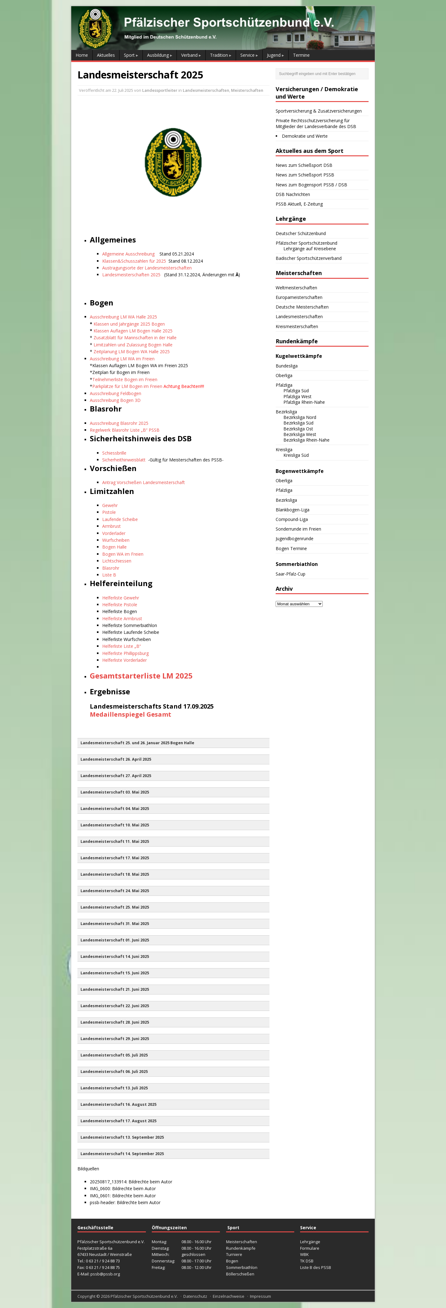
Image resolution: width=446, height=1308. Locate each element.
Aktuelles (106, 55)
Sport (129, 55)
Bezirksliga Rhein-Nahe (306, 440)
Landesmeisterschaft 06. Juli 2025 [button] (114, 1071)
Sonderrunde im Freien (298, 529)
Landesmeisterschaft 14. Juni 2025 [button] (115, 956)
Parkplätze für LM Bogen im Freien (127, 386)
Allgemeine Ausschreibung (128, 254)
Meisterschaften (247, 90)
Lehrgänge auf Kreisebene (309, 248)
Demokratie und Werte (305, 136)
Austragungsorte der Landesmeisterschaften (147, 268)
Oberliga (284, 375)
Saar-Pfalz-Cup (290, 574)
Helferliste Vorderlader (124, 660)
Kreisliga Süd (296, 455)
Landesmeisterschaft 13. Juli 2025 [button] (114, 1088)
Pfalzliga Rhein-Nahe (304, 402)
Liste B (109, 575)
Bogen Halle (114, 547)
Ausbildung (158, 55)
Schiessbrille (114, 453)
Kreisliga (284, 449)
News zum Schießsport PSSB (305, 175)
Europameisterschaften (299, 297)
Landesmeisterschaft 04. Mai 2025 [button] (115, 808)
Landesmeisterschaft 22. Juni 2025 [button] (115, 1005)
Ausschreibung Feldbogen (115, 393)
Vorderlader (113, 533)
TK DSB (306, 1261)
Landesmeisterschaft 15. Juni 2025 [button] (115, 973)
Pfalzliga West (297, 396)
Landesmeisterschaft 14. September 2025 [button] (122, 1153)
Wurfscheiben (115, 540)
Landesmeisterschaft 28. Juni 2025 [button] (115, 1022)
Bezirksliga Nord (299, 417)
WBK (304, 1254)
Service (247, 55)
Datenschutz (195, 1296)
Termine (301, 55)
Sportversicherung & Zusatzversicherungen (319, 111)
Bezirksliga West (299, 434)
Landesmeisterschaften (206, 90)
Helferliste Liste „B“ (121, 646)
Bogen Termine (291, 548)
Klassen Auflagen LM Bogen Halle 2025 (133, 331)
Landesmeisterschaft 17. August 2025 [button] (118, 1120)
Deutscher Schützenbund (301, 233)
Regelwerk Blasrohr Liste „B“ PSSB (125, 430)
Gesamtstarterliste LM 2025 (141, 675)
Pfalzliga (284, 385)
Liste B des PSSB (315, 1267)
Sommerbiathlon (241, 1267)
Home (82, 55)
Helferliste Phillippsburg (125, 653)
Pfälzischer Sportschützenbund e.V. (144, 1296)
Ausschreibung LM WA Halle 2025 (123, 317)
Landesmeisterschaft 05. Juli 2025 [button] (114, 1055)
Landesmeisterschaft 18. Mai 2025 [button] (115, 874)
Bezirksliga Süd (298, 423)
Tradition (219, 55)
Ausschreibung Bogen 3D (115, 400)
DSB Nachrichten (293, 194)
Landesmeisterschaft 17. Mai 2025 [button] (115, 858)
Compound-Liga (292, 519)
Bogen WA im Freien (122, 554)
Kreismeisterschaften (297, 326)
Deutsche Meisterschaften (302, 307)
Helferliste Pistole (119, 604)
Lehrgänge (310, 1241)
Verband (189, 55)
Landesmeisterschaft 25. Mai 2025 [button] (115, 907)
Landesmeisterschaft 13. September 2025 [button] (122, 1137)
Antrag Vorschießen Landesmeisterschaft (143, 482)
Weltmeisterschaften (296, 288)
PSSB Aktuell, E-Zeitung (299, 204)
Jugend (274, 55)
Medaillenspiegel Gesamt (130, 714)
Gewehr (110, 505)
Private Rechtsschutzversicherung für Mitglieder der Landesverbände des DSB (316, 123)
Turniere (234, 1254)
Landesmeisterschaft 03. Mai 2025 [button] (115, 792)
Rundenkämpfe (241, 1248)
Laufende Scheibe (120, 519)
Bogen (232, 1261)
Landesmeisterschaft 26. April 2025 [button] (116, 759)
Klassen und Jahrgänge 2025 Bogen (129, 324)
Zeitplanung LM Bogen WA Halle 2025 (132, 351)
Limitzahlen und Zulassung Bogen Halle (133, 345)
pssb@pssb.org (105, 1274)
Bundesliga (287, 366)
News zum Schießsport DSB (304, 165)
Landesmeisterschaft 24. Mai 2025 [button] (115, 890)
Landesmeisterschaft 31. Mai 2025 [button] (115, 923)
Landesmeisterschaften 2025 (132, 275)
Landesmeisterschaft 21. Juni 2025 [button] (115, 989)
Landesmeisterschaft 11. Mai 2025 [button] (115, 841)
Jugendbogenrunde (294, 538)
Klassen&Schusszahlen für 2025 (134, 261)
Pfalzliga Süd (296, 391)
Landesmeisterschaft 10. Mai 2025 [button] (115, 825)
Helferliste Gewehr (120, 598)
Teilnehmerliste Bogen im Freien (124, 379)
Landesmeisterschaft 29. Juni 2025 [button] (115, 1038)
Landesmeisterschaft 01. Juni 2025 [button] (115, 940)
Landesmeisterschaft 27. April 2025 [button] (116, 775)
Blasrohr (110, 568)
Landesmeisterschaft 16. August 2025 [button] (118, 1104)
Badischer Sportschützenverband (309, 258)
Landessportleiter (159, 90)
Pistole (109, 512)
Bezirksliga (286, 412)
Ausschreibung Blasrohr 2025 (119, 423)
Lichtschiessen (116, 561)
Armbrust (111, 526)
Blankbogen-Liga (292, 510)
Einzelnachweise (228, 1296)
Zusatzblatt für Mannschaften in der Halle (135, 337)
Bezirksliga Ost (298, 429)
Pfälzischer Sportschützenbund (306, 243)
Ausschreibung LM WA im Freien (122, 359)
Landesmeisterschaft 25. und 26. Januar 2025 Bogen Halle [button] (137, 742)
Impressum (260, 1296)
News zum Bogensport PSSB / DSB (311, 185)
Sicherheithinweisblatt (124, 460)
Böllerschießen (240, 1274)
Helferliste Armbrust (122, 618)
